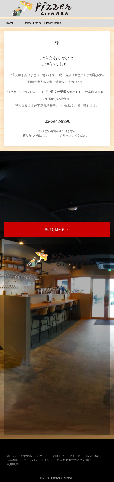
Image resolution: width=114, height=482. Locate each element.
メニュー (42, 456)
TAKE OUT (92, 456)
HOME (10, 22)
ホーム (11, 456)
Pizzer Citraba (61, 478)
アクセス (75, 456)
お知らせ (58, 456)
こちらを (54, 135)
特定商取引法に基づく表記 (74, 460)
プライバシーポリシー (37, 460)
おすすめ (26, 456)
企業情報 (13, 460)
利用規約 (13, 464)
